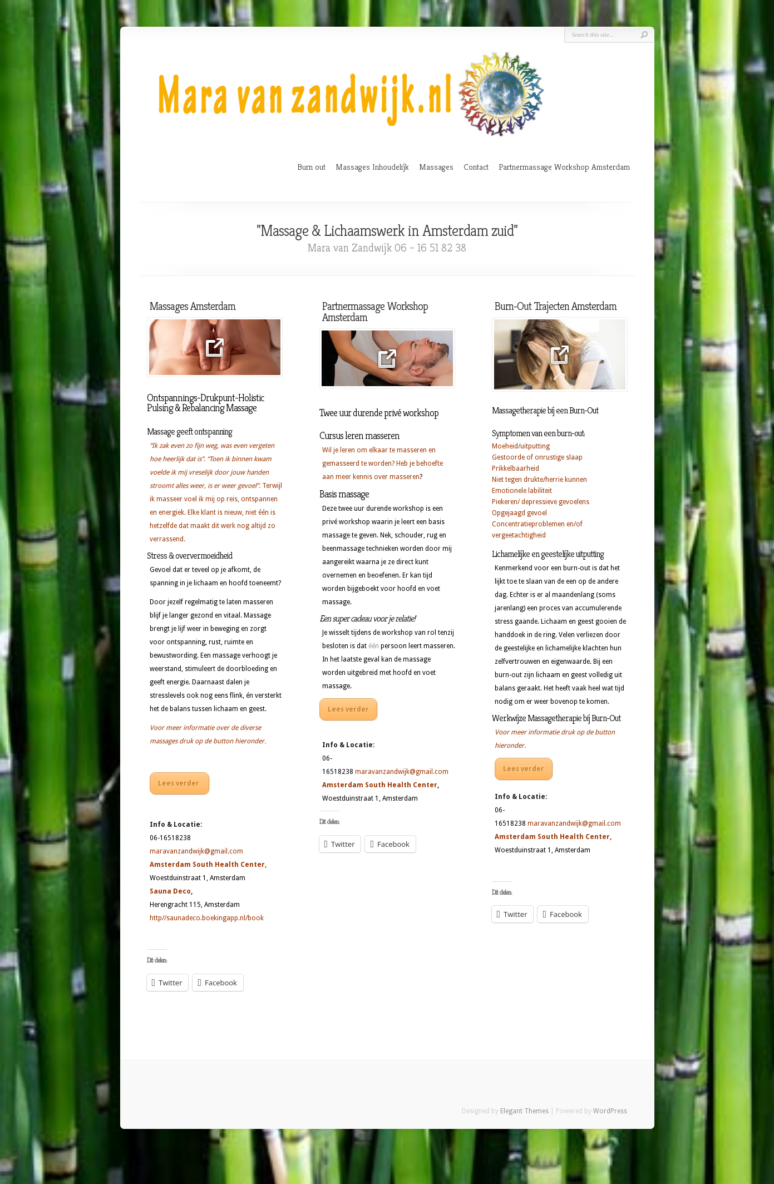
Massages (436, 166)
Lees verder (179, 783)
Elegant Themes (524, 1111)
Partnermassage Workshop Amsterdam (564, 166)
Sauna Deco (170, 891)
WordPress (610, 1111)
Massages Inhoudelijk (372, 166)
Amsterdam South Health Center (207, 865)
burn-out (508, 675)
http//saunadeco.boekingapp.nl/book (207, 918)
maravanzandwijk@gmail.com (196, 851)
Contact (476, 166)
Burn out (311, 166)
